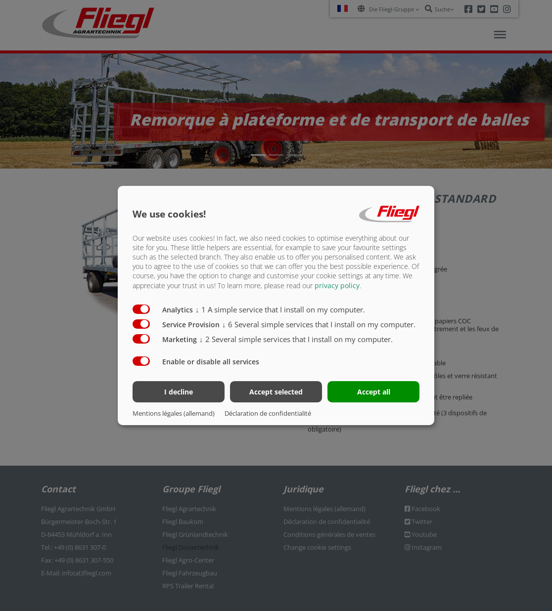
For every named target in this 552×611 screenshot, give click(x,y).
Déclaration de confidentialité (268, 413)
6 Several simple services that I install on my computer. (318, 324)
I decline (178, 391)
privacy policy (337, 285)
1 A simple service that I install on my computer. (280, 309)
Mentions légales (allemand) (174, 413)
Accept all (373, 391)
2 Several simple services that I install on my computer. (296, 339)
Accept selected (276, 391)
